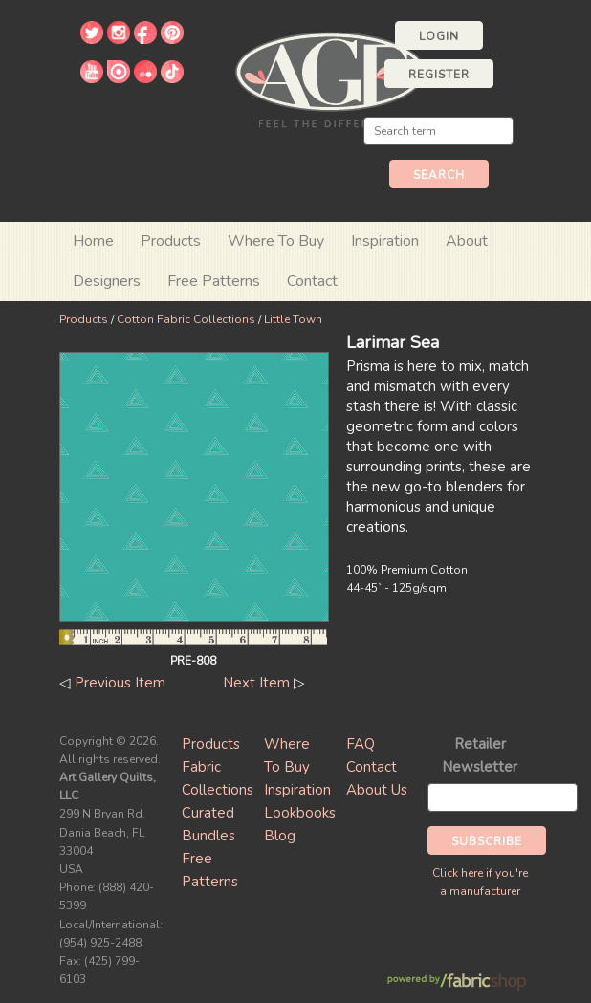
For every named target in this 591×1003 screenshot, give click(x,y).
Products (83, 319)
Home (93, 240)
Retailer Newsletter (479, 755)
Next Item (256, 682)
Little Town (293, 319)
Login (439, 36)
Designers (107, 281)
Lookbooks (300, 812)
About (467, 240)
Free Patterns (213, 281)
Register (439, 74)
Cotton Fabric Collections (186, 319)
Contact (312, 281)
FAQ (360, 743)
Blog (280, 835)
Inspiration (385, 240)
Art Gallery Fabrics (330, 77)
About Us (376, 789)
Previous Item (120, 682)
